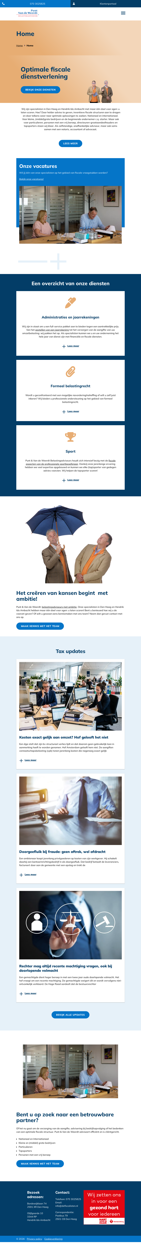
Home (19, 45)
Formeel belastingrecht (70, 387)
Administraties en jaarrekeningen (70, 318)
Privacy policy (34, 1240)
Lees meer (70, 144)
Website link (28, 13)
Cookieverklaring (53, 1240)
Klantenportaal (108, 3)
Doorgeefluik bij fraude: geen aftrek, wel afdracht (62, 853)
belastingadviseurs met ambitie (59, 607)
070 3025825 (37, 3)
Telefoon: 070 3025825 (68, 1201)
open (123, 13)
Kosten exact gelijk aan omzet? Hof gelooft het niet (63, 738)
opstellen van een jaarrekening (52, 330)
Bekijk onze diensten (41, 90)
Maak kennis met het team (41, 627)
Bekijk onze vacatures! (31, 179)
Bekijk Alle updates (70, 1016)
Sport (70, 452)
